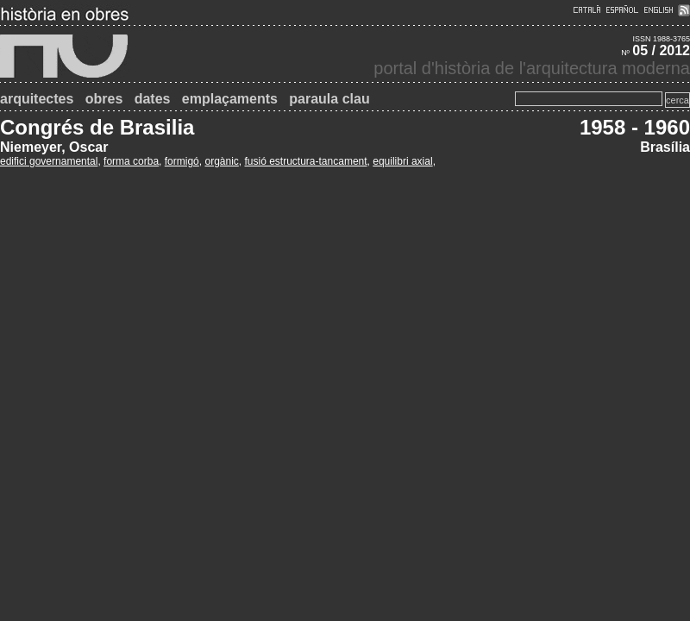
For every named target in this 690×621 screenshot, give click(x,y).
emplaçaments (230, 98)
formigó (182, 161)
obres (104, 98)
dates (153, 98)
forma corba (131, 161)
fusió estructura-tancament (306, 161)
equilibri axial (402, 161)
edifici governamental (48, 161)
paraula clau (329, 98)
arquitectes (36, 98)
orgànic (221, 161)
